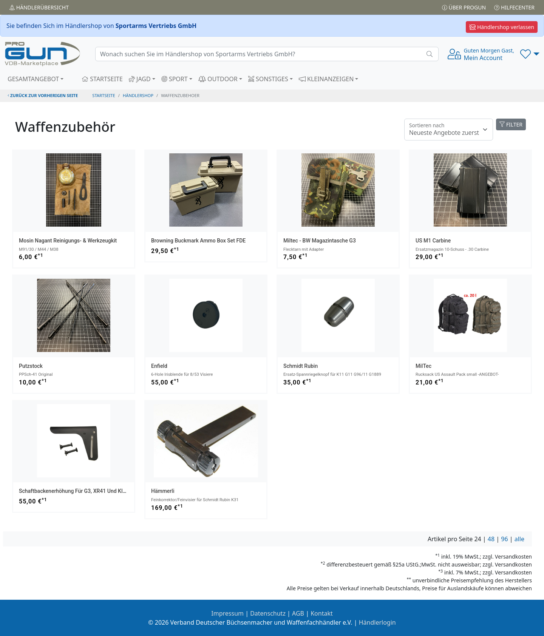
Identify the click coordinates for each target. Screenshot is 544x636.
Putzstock (31, 366)
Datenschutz (268, 613)
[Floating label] (448, 129)
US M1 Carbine (433, 241)
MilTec (423, 366)
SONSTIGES (268, 79)
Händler (39, 7)
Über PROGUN (464, 7)
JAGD (140, 79)
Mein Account (489, 54)
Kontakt (322, 613)
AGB (298, 613)
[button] (529, 54)
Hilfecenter (514, 7)
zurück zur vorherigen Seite (43, 95)
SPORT (174, 79)
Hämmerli (162, 491)
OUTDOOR (218, 79)
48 (491, 539)
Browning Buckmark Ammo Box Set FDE (198, 241)
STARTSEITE (102, 79)
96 (504, 539)
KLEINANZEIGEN (326, 79)
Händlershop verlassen (501, 27)
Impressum (227, 613)
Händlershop (138, 95)
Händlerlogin (377, 622)
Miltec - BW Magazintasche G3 (319, 241)
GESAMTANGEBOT (33, 79)
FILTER (510, 124)
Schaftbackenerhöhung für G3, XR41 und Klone (75, 491)
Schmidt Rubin (300, 366)
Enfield (159, 366)
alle (519, 539)
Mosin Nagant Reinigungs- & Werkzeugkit (68, 241)
